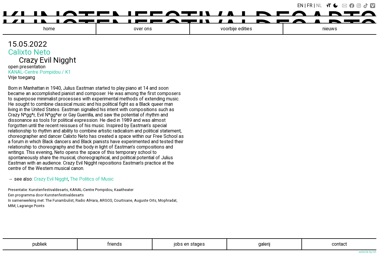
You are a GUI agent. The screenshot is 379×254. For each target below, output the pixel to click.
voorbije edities (236, 28)
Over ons (143, 28)
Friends (114, 244)
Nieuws (330, 28)
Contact (339, 244)
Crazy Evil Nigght (51, 179)
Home (49, 28)
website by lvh (367, 251)
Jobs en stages (189, 244)
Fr (309, 5)
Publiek (39, 244)
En (300, 5)
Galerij (264, 244)
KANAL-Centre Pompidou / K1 (39, 72)
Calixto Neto (29, 52)
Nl (319, 5)
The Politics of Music (92, 179)
